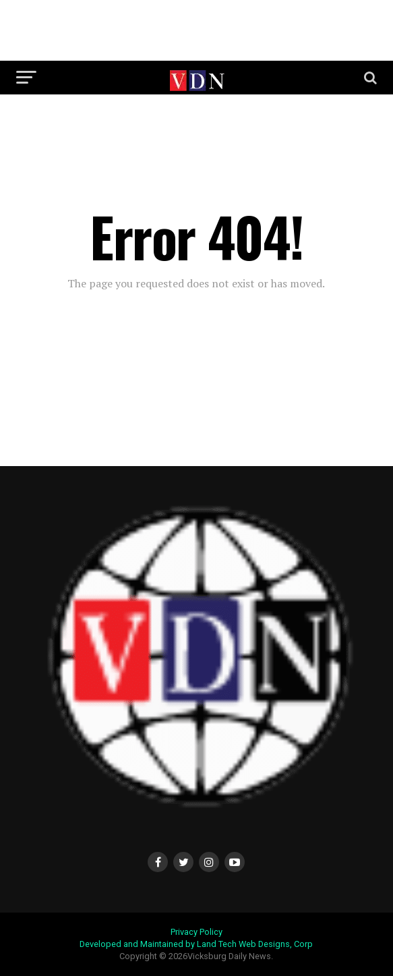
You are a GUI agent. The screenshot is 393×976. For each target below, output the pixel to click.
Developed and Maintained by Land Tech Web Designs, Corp (196, 944)
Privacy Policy (196, 932)
